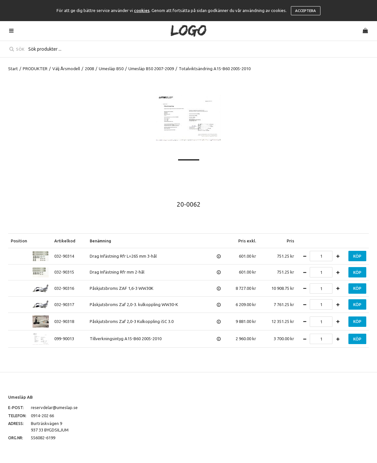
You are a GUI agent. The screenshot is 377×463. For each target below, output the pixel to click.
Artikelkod (64, 240)
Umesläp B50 (111, 68)
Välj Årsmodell (66, 68)
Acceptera (305, 11)
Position (19, 240)
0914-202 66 (42, 415)
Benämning (100, 240)
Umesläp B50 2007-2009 (151, 68)
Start (13, 68)
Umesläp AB (20, 397)
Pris (290, 240)
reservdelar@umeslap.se (54, 407)
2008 (89, 68)
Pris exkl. (247, 240)
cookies (142, 10)
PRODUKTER (35, 68)
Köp (357, 256)
